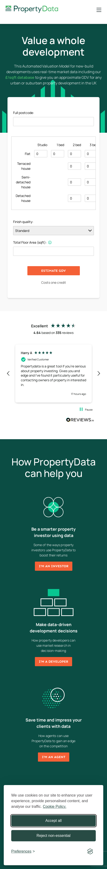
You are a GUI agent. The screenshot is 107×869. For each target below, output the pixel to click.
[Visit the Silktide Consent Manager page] (90, 851)
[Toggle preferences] (23, 851)
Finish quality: (23, 221)
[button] (8, 372)
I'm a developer (53, 659)
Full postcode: (23, 112)
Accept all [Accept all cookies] (53, 821)
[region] (53, 372)
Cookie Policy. (54, 807)
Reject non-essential (53, 836)
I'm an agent (53, 755)
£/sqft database (19, 77)
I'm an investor (53, 564)
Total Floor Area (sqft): (32, 242)
